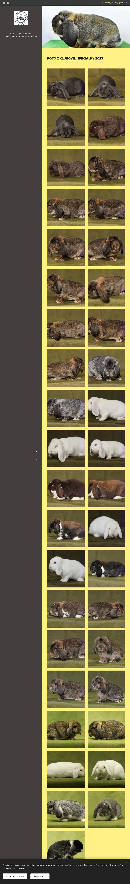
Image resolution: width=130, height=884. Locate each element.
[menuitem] (21, 417)
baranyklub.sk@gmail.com (116, 2)
